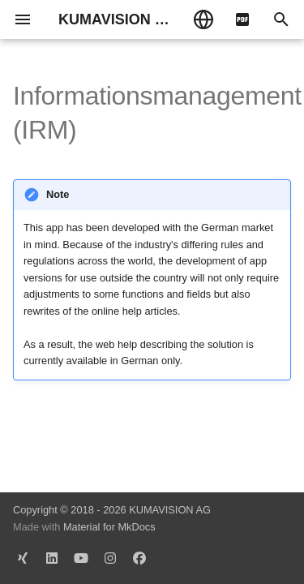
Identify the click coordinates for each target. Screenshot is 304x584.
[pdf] (242, 19)
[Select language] (203, 19)
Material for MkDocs (109, 527)
